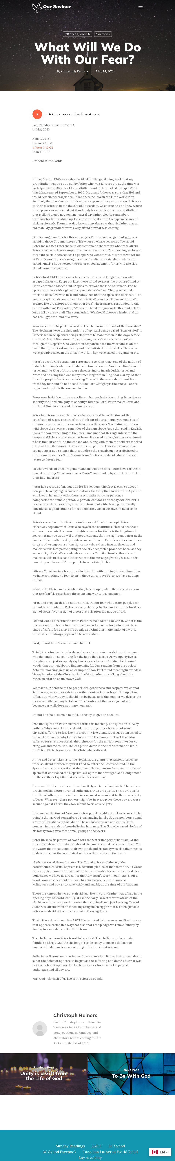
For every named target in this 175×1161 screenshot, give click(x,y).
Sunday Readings (70, 1146)
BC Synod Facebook (59, 1152)
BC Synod (116, 1146)
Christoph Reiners (74, 71)
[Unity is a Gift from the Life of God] (44, 1074)
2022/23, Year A (77, 34)
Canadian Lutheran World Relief (110, 1152)
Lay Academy (90, 1157)
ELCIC (96, 1146)
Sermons (103, 34)
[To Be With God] (131, 1074)
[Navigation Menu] (140, 8)
